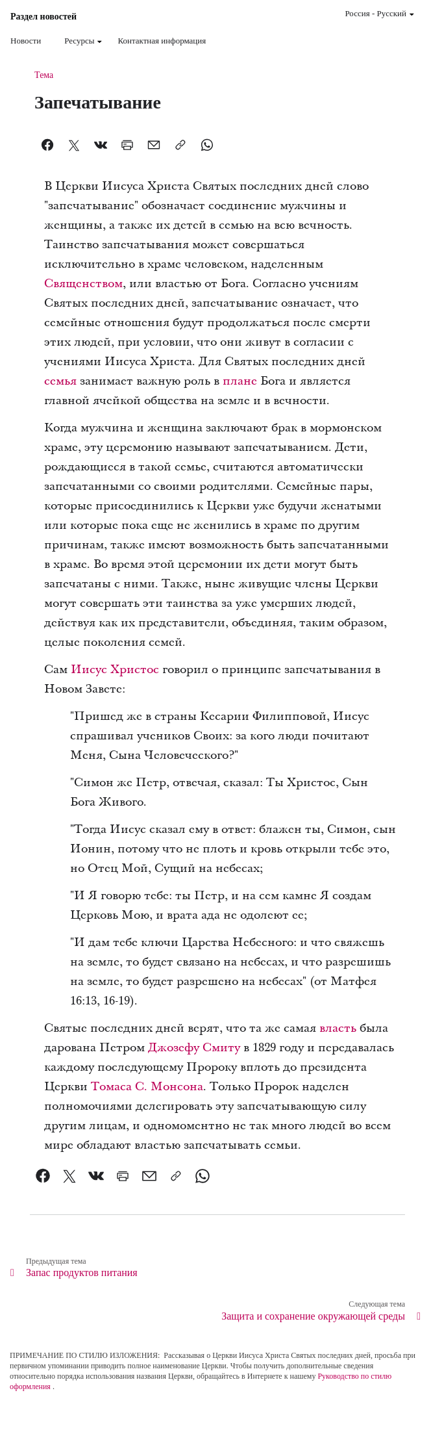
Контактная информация (161, 40)
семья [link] (60, 381)
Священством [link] (83, 283)
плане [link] (240, 381)
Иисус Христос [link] (115, 669)
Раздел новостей (43, 16)
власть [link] (337, 1028)
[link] (43, 1176)
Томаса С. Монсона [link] (147, 1087)
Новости (25, 40)
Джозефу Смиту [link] (194, 1048)
